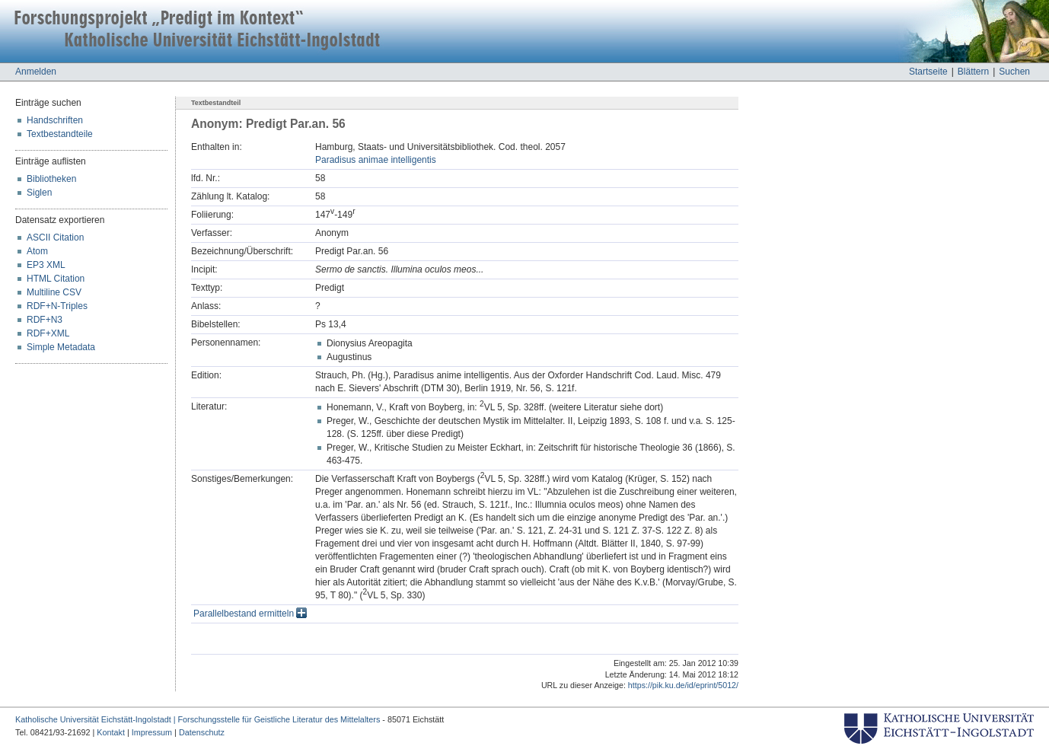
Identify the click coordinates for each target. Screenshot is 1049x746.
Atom (37, 251)
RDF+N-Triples (57, 306)
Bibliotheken (51, 179)
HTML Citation (55, 278)
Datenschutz (202, 732)
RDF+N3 (44, 319)
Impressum (152, 732)
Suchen (1014, 71)
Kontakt (111, 732)
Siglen (39, 192)
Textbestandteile (60, 134)
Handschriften (55, 120)
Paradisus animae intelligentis (375, 160)
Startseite (928, 71)
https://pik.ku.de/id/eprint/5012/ (683, 685)
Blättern (973, 71)
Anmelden (35, 71)
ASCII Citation (55, 237)
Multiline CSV (54, 292)
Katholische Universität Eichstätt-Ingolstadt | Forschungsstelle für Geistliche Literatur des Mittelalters (197, 719)
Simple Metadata (61, 347)
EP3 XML (46, 265)
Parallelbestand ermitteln (250, 613)
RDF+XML (48, 333)
